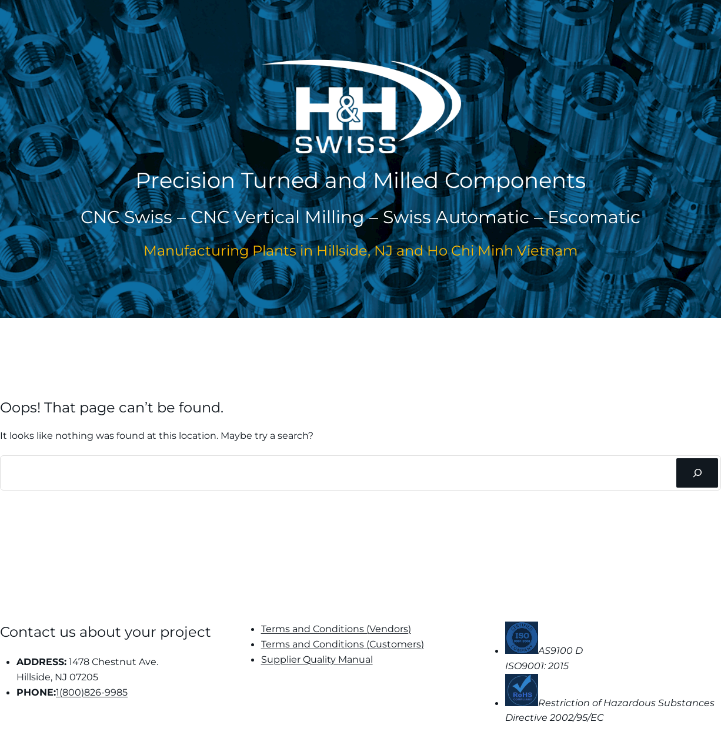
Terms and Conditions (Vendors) (336, 628)
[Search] (697, 473)
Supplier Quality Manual (317, 659)
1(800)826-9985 (92, 692)
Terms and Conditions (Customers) (342, 644)
